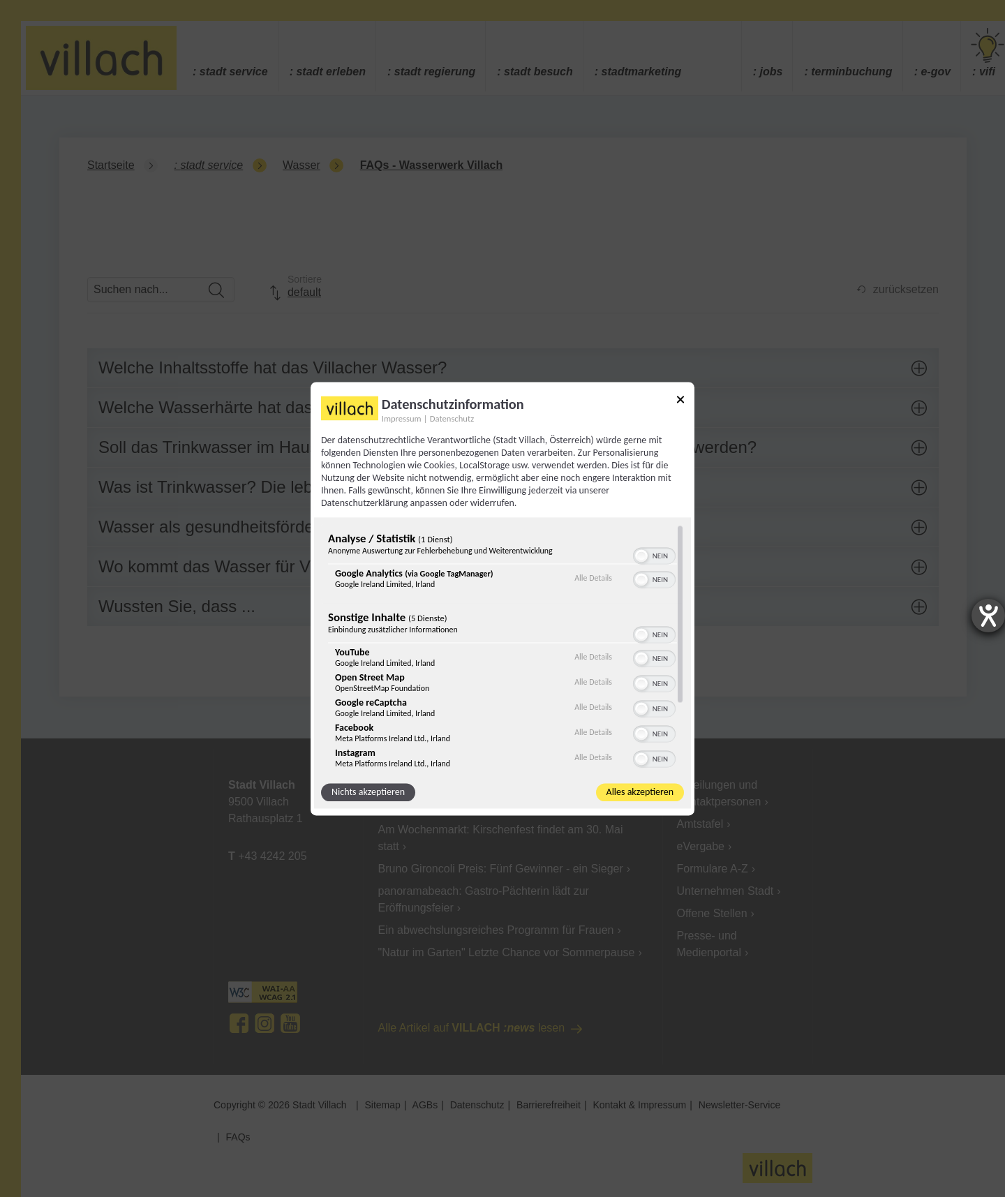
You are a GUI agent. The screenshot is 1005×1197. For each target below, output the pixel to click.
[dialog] (502, 598)
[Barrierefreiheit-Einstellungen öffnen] (988, 615)
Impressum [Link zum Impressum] (402, 418)
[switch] (654, 554)
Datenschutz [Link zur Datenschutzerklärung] (452, 418)
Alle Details (593, 578)
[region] (502, 646)
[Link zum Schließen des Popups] (680, 402)
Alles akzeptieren (639, 792)
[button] (641, 555)
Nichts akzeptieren (368, 792)
